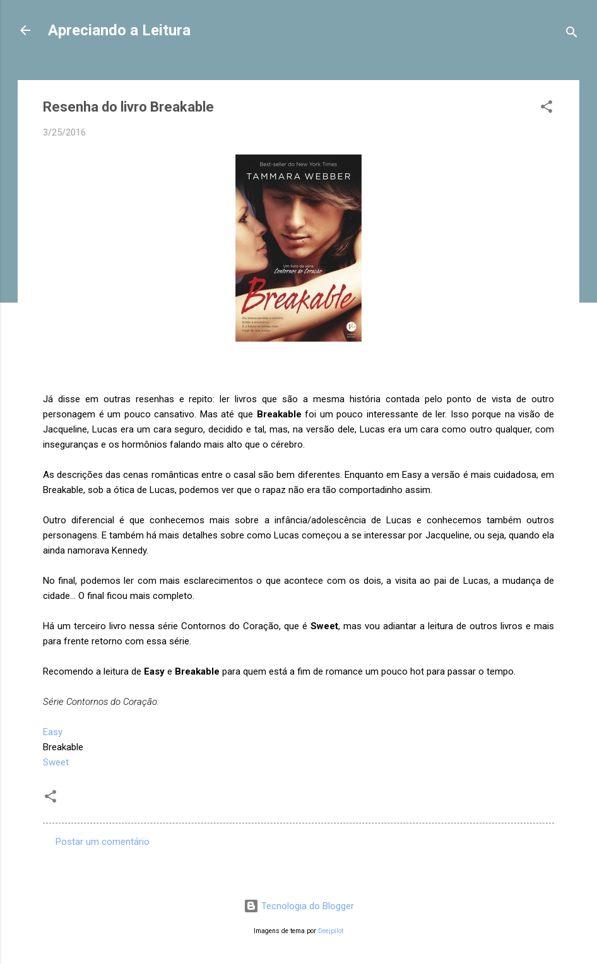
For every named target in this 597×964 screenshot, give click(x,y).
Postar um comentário (103, 841)
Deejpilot (330, 931)
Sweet (56, 762)
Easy (52, 732)
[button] (546, 109)
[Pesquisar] (571, 34)
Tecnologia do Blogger (299, 906)
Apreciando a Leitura (119, 30)
